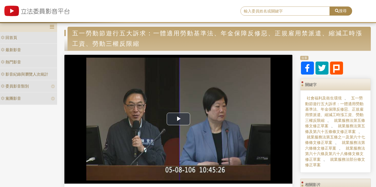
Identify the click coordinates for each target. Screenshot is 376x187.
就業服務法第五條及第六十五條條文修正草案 (335, 128)
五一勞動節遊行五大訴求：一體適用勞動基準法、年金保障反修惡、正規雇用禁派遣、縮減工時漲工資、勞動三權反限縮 (334, 109)
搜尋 (341, 11)
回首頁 (9, 37)
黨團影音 (11, 98)
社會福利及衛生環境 (324, 98)
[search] (285, 11)
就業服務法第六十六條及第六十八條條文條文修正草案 (335, 154)
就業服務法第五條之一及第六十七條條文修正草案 (335, 140)
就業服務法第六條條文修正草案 (335, 145)
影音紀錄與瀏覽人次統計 (24, 74)
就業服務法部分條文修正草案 (335, 162)
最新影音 (11, 50)
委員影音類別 (15, 86)
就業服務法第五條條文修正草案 (335, 123)
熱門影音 (11, 62)
